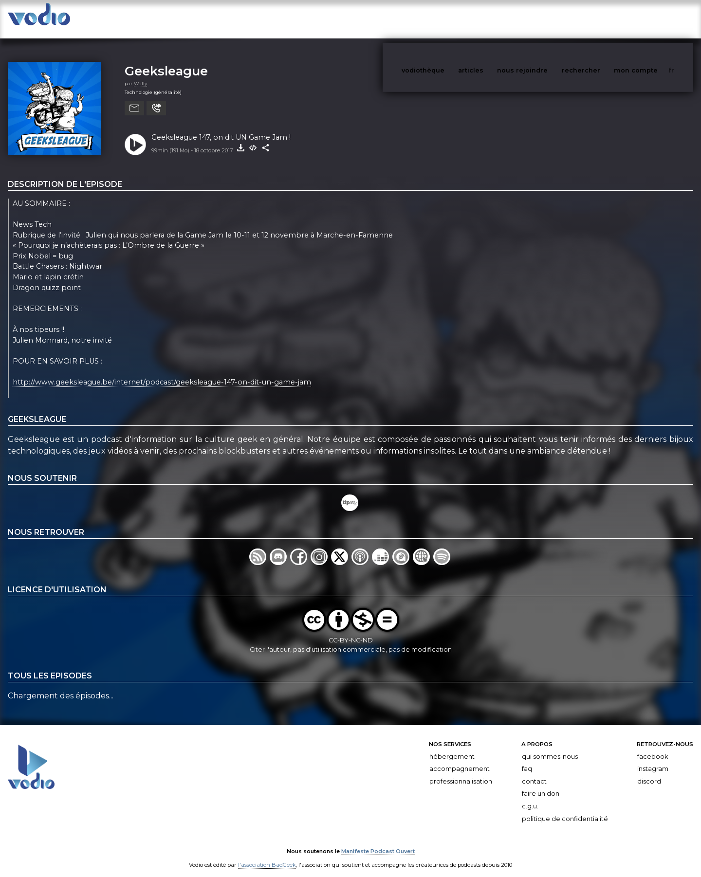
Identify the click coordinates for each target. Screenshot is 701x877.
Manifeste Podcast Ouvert (378, 842)
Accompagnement (459, 759)
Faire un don (540, 783)
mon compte (652, 18)
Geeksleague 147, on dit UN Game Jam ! (221, 127)
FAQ (527, 759)
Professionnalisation (460, 771)
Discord (649, 771)
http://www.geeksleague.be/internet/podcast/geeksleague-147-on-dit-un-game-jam (162, 372)
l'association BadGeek (267, 855)
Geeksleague (166, 61)
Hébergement (452, 746)
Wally (140, 73)
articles (492, 18)
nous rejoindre (542, 18)
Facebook (652, 746)
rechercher (599, 18)
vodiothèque (446, 18)
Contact (534, 771)
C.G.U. (530, 796)
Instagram (652, 759)
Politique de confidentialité (565, 809)
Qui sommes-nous (550, 746)
